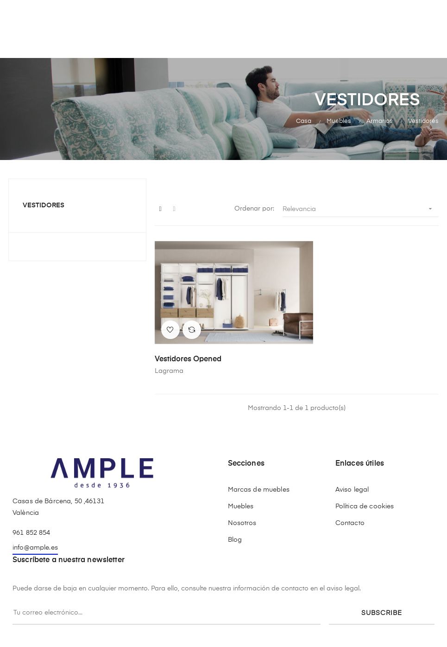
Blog (235, 526)
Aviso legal (352, 476)
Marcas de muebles (259, 476)
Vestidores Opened (188, 345)
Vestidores (43, 205)
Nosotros (242, 509)
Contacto (350, 509)
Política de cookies (364, 492)
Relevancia (361, 209)
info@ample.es (35, 534)
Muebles (241, 492)
